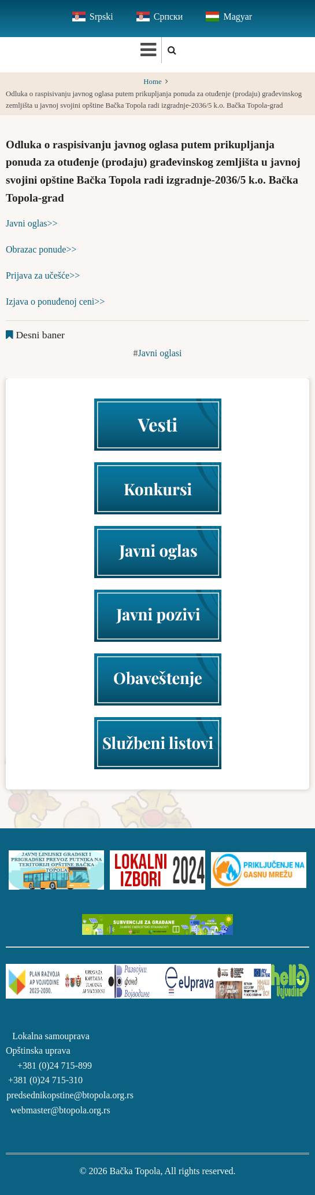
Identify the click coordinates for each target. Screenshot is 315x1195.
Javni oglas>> (32, 223)
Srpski (101, 16)
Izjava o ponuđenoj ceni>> (55, 301)
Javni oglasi (160, 353)
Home (152, 82)
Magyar (237, 16)
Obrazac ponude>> (41, 249)
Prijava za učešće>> (43, 275)
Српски (168, 16)
